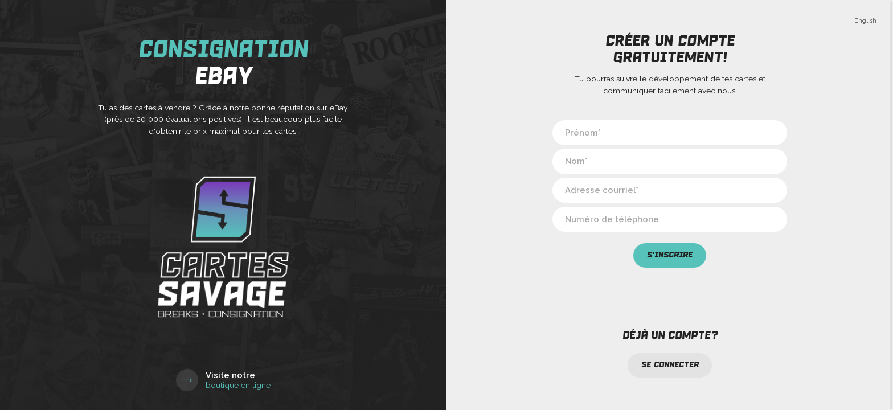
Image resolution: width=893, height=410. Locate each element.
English (865, 20)
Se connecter (670, 365)
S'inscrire (670, 255)
